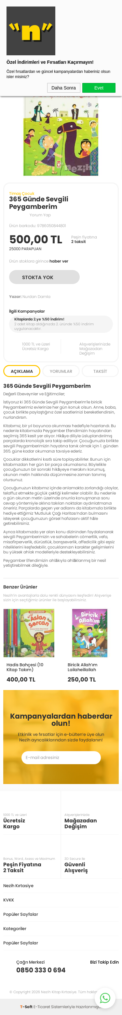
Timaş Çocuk (21, 193)
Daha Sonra (63, 87)
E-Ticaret (42, 1006)
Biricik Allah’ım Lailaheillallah (83, 667)
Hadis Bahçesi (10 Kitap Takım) (25, 667)
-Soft (27, 1006)
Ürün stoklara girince (38, 261)
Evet (98, 87)
